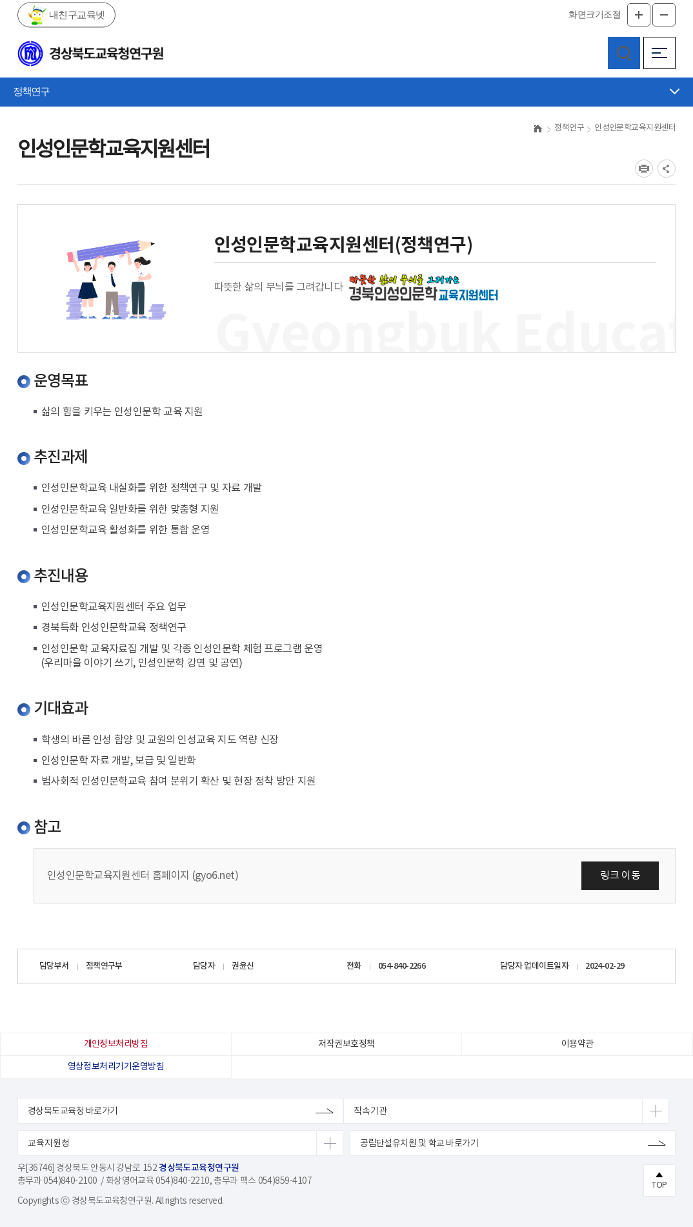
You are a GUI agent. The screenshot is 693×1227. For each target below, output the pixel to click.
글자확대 (638, 14)
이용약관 (577, 1044)
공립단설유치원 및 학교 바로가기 (419, 1144)
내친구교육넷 (75, 14)
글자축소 (664, 14)
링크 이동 (620, 876)
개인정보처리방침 (116, 1044)
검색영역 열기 (624, 53)
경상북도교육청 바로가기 (73, 1111)
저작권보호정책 (346, 1044)
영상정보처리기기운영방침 (116, 1067)
